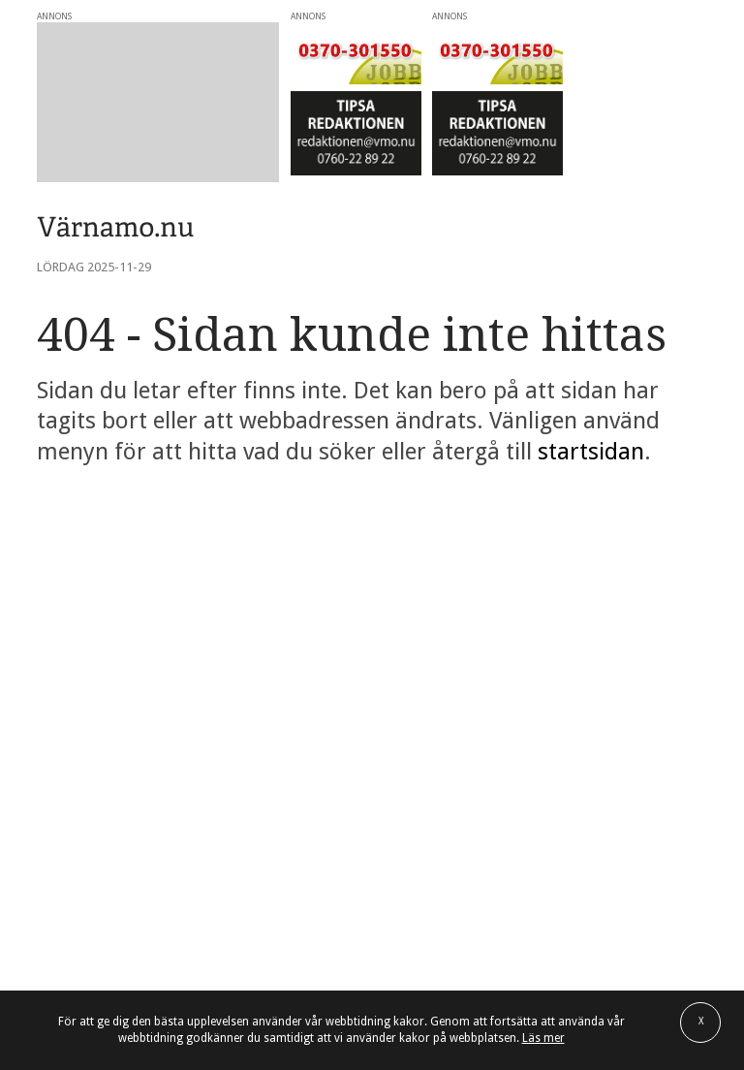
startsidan (591, 451)
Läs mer (543, 1038)
